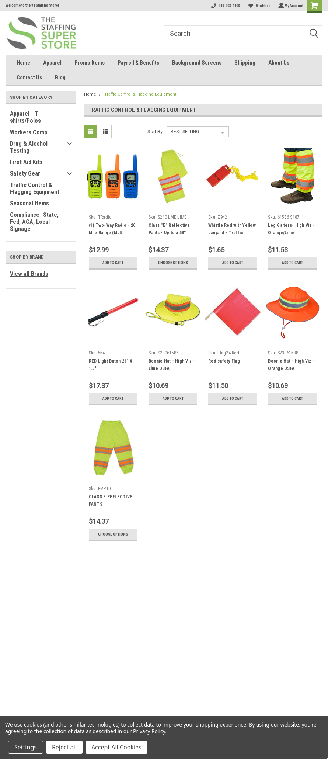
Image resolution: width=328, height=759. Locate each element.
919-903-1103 (224, 5)
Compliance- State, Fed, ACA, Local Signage (34, 221)
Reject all (64, 747)
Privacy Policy (149, 731)
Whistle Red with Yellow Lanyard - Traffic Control (232, 233)
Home (23, 62)
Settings (25, 747)
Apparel (52, 62)
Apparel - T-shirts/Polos (25, 117)
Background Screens (196, 62)
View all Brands (29, 273)
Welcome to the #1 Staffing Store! (32, 5)
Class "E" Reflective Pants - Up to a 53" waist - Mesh (169, 233)
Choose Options (173, 263)
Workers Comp (28, 132)
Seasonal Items (29, 203)
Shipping (244, 62)
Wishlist (258, 5)
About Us (278, 62)
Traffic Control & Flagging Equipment (34, 188)
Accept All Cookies (116, 747)
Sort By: (155, 131)
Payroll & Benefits (138, 62)
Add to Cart (113, 263)
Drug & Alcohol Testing (29, 147)
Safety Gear (25, 173)
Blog (60, 77)
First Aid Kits (26, 162)
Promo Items (89, 62)
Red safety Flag (224, 361)
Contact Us (29, 77)
